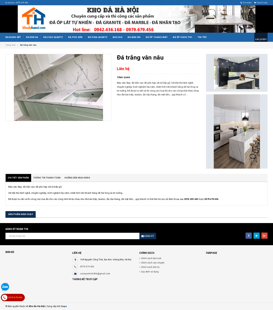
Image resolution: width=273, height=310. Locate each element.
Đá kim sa (32, 37)
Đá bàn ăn (134, 37)
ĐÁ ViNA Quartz (98, 37)
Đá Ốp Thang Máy (157, 37)
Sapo (64, 306)
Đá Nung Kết (13, 37)
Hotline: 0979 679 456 (16, 3)
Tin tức (202, 37)
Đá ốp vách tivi (182, 37)
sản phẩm (261, 39)
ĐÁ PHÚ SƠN (75, 37)
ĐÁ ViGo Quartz (53, 37)
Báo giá (117, 37)
